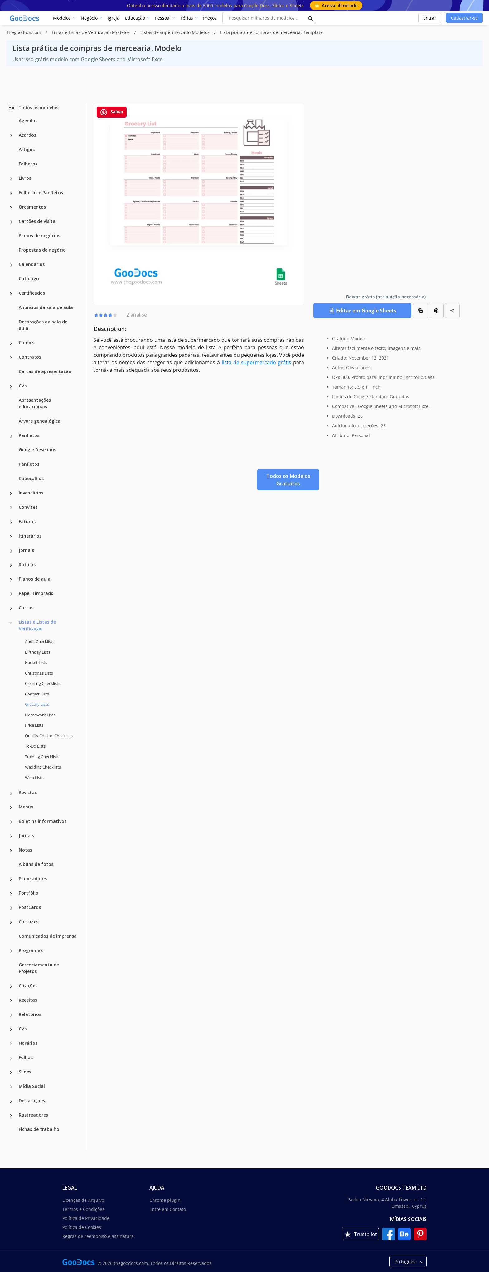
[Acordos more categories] (11, 135)
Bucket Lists (36, 662)
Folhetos (28, 164)
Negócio (89, 18)
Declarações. (32, 1100)
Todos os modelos (33, 107)
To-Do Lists (35, 746)
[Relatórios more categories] (11, 1015)
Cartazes (28, 922)
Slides (25, 1072)
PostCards (30, 907)
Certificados (32, 293)
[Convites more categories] (11, 508)
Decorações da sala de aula (43, 325)
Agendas (28, 121)
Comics (26, 343)
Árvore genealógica (40, 421)
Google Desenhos (37, 450)
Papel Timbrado (36, 593)
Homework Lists (40, 715)
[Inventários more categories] (11, 493)
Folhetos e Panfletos (41, 192)
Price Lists (34, 725)
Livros (25, 178)
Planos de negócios (39, 235)
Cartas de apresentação (45, 371)
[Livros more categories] (11, 179)
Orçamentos (32, 207)
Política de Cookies (81, 1227)
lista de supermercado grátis (256, 362)
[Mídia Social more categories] (11, 1087)
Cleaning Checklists (42, 683)
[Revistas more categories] (11, 793)
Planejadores (33, 879)
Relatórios (30, 1014)
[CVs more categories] (11, 386)
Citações (28, 986)
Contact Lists (37, 694)
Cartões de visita (37, 221)
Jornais (26, 550)
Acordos (27, 135)
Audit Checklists (39, 641)
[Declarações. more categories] (11, 1101)
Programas (31, 950)
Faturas (27, 521)
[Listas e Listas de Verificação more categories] (11, 622)
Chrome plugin (165, 1200)
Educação (135, 18)
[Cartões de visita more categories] (11, 222)
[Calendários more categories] (11, 265)
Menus (26, 807)
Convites (28, 507)
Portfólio (28, 893)
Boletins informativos (42, 821)
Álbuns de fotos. (37, 864)
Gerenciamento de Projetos (39, 968)
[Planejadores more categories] (11, 879)
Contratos (30, 357)
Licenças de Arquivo (83, 1200)
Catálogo (29, 279)
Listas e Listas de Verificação (37, 625)
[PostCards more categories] (11, 908)
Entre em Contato (167, 1209)
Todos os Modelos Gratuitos (288, 480)
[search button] (310, 18)
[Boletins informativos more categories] (11, 822)
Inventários (31, 493)
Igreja (113, 18)
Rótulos (27, 564)
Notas (25, 850)
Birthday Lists (37, 652)
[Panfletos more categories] (11, 436)
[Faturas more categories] (11, 522)
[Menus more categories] (11, 807)
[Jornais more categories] (11, 551)
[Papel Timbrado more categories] (11, 594)
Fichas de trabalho (39, 1129)
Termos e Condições (83, 1209)
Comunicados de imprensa (48, 936)
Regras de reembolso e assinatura (98, 1236)
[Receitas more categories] (11, 1000)
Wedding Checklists (43, 767)
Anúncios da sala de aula (46, 307)
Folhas (26, 1057)
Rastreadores (33, 1115)
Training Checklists (42, 756)
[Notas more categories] (11, 850)
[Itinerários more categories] (11, 536)
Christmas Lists (39, 673)
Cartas (26, 608)
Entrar (429, 18)
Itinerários (30, 536)
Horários (28, 1043)
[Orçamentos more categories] (11, 207)
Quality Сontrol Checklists (49, 736)
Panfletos (29, 435)
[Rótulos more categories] (11, 565)
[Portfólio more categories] (11, 893)
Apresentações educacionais (35, 403)
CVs (23, 386)
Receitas (28, 1000)
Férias (187, 18)
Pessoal (163, 18)
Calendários (32, 264)
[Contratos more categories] (11, 357)
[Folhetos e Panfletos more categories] (11, 193)
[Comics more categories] (11, 343)
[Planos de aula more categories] (11, 579)
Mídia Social (32, 1086)
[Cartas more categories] (11, 608)
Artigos (27, 149)
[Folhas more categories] (11, 1058)
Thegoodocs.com (24, 32)
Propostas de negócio (42, 250)
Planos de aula (35, 579)
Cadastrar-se (464, 18)
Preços (210, 18)
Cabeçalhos (31, 478)
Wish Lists (34, 777)
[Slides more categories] (11, 1072)
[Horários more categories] (11, 1044)
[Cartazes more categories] (11, 922)
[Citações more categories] (11, 986)
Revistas (28, 792)
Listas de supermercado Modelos (175, 32)
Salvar (111, 112)
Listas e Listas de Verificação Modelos (91, 32)
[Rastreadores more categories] (11, 1115)
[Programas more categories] (11, 951)
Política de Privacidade (85, 1218)
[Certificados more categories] (11, 293)
